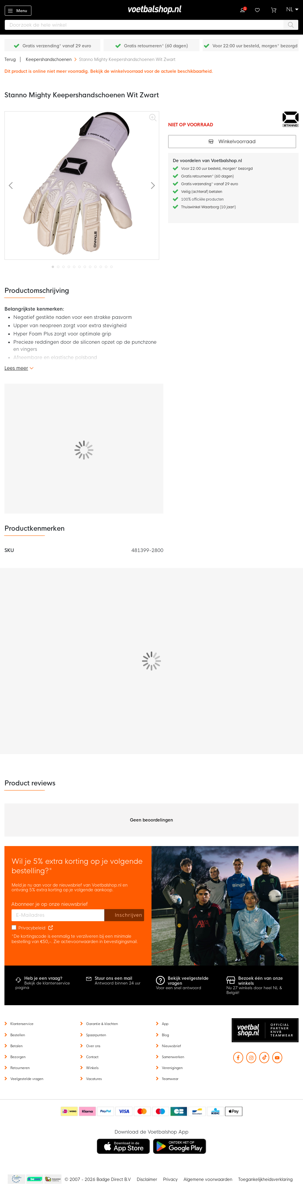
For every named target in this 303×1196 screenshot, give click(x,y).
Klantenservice (21, 1024)
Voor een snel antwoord (178, 987)
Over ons (93, 1046)
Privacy (170, 1179)
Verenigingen (172, 1068)
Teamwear (170, 1079)
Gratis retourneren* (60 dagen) (156, 46)
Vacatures (94, 1079)
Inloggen (242, 9)
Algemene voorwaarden (207, 1179)
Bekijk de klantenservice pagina (42, 985)
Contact (92, 1057)
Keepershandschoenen (49, 59)
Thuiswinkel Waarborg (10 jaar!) (208, 207)
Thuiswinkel (53, 1179)
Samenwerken (173, 1057)
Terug (10, 59)
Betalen (16, 1046)
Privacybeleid (31, 928)
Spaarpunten (96, 1035)
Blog (165, 1035)
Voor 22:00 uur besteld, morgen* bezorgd (254, 46)
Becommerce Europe (16, 1179)
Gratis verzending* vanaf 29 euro (56, 46)
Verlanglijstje (258, 9)
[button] (292, 9)
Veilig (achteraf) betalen (201, 191)
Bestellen (17, 1035)
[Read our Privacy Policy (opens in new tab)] (50, 928)
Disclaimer (147, 1179)
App (165, 1024)
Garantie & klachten (102, 1024)
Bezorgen (17, 1057)
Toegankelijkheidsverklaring (265, 1179)
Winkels (92, 1068)
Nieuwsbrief (171, 1046)
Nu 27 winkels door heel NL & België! (254, 990)
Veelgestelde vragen (26, 1079)
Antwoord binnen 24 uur (118, 983)
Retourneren (20, 1068)
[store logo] (151, 10)
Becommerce (35, 1179)
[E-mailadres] (58, 915)
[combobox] (151, 25)
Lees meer (16, 368)
